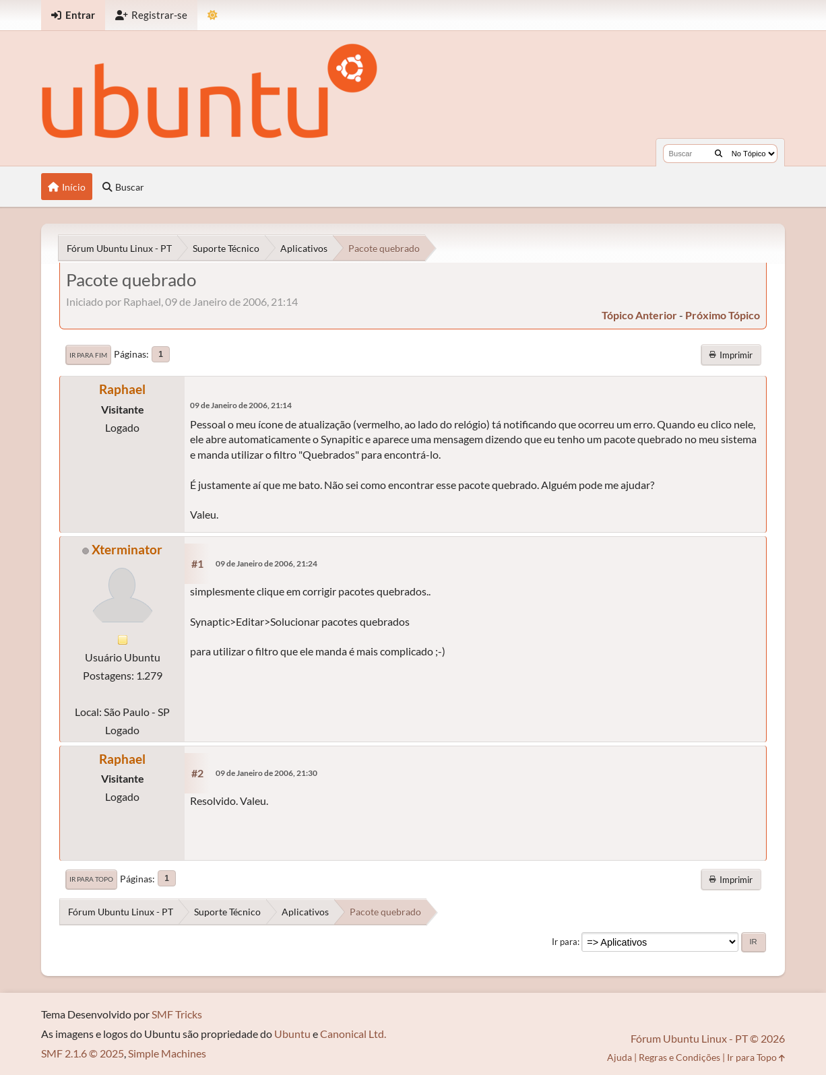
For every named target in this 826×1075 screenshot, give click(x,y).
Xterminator (127, 549)
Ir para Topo (91, 879)
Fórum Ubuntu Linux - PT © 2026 (708, 1038)
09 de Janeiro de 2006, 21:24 (266, 563)
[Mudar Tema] (212, 15)
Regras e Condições (679, 1057)
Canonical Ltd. (353, 1033)
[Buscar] (718, 153)
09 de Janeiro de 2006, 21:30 (266, 773)
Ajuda (619, 1057)
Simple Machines (167, 1053)
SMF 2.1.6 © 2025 (82, 1053)
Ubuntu (292, 1033)
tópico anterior (639, 314)
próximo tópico (722, 314)
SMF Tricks (177, 1014)
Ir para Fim (88, 355)
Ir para (564, 941)
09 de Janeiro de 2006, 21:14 (241, 405)
